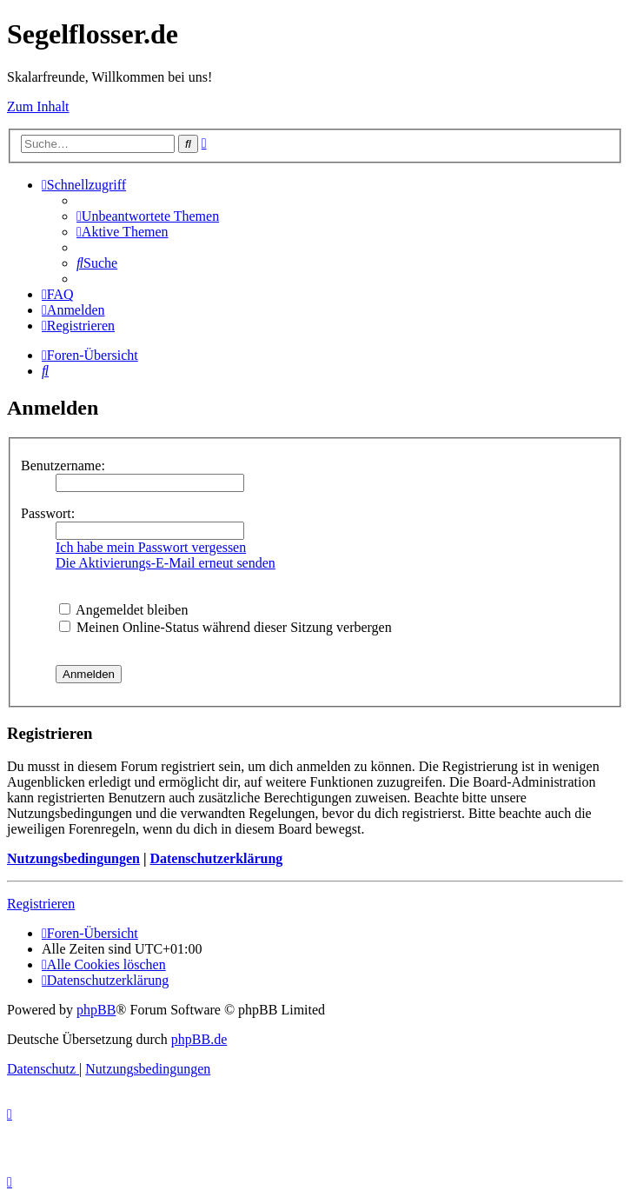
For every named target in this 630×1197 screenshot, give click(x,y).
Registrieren (41, 903)
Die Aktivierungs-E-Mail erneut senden (165, 562)
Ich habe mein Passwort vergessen (151, 547)
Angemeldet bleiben (123, 609)
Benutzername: (63, 465)
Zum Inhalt (38, 106)
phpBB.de (199, 1039)
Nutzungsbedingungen (73, 858)
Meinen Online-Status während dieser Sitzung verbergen (225, 627)
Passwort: (48, 513)
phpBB (96, 1009)
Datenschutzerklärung (215, 858)
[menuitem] (147, 216)
